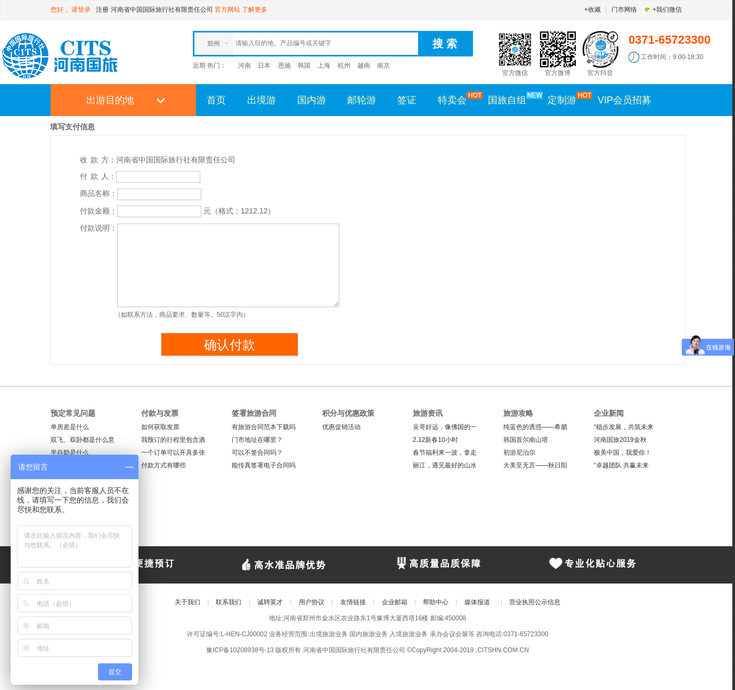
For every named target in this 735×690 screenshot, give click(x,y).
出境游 (261, 100)
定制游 (567, 100)
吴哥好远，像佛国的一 (445, 427)
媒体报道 (477, 602)
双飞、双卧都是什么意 (83, 439)
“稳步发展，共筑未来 (624, 427)
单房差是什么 (70, 427)
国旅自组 (512, 100)
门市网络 (624, 9)
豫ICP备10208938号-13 (240, 650)
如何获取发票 (160, 427)
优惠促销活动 (341, 427)
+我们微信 (663, 9)
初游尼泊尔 (519, 452)
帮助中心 (435, 602)
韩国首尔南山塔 (525, 439)
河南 (244, 65)
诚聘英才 (270, 602)
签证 (406, 100)
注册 (102, 9)
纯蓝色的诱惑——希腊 (535, 427)
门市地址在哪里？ (257, 439)
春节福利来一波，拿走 (445, 452)
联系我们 (228, 602)
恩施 (284, 65)
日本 (264, 65)
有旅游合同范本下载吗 (264, 427)
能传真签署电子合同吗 (264, 465)
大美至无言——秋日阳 (535, 465)
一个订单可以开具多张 (173, 452)
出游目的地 (110, 100)
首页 (216, 100)
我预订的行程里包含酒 (173, 439)
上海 (323, 65)
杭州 (344, 65)
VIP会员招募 (624, 100)
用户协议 (311, 602)
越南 (363, 65)
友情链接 (353, 602)
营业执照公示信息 (534, 602)
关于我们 (187, 602)
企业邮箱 (394, 602)
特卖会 (457, 100)
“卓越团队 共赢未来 (621, 465)
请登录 (81, 9)
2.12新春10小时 (435, 439)
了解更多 (254, 9)
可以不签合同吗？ (257, 452)
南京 (383, 65)
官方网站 (227, 9)
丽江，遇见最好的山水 (445, 465)
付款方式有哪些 (163, 465)
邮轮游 (361, 100)
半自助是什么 (70, 452)
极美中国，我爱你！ (622, 452)
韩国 (304, 65)
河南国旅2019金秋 (620, 439)
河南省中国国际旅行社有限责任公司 (162, 9)
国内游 (311, 100)
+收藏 (592, 9)
